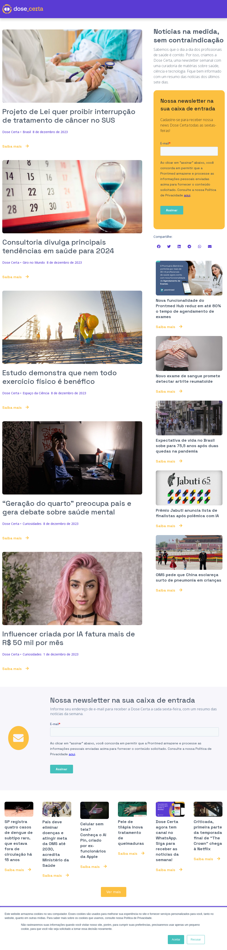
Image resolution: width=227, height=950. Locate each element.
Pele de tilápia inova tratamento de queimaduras (131, 832)
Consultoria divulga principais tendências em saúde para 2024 (58, 246)
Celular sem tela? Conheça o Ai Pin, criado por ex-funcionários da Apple (93, 840)
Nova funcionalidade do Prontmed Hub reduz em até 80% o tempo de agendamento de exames (188, 308)
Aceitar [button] (176, 939)
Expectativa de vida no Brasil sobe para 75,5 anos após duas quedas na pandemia (187, 446)
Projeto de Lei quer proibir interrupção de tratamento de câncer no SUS (68, 116)
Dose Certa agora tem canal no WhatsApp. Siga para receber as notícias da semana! (167, 840)
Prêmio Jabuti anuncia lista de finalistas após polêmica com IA (187, 513)
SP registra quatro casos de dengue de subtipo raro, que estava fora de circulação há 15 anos (19, 840)
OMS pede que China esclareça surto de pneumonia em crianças (188, 577)
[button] (159, 246)
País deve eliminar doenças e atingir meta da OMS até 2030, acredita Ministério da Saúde (55, 843)
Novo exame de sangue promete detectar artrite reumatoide (188, 378)
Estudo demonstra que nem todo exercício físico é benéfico (59, 377)
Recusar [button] (196, 939)
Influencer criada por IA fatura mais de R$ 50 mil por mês (68, 638)
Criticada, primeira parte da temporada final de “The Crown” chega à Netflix (208, 835)
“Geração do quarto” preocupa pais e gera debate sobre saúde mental (66, 507)
